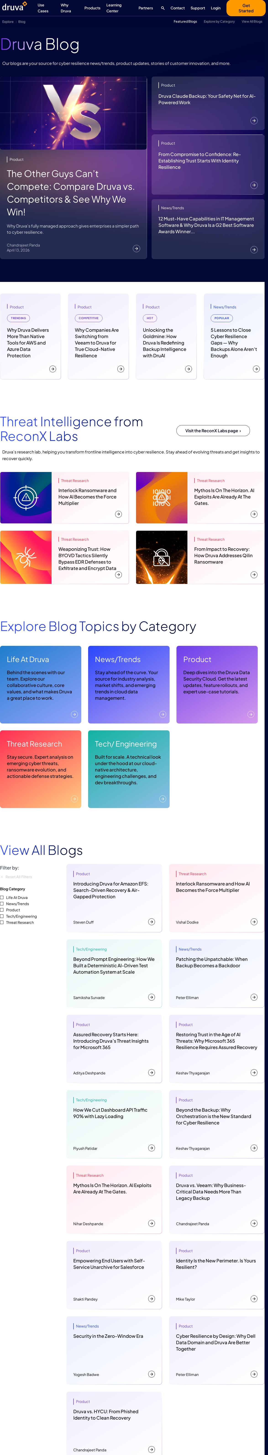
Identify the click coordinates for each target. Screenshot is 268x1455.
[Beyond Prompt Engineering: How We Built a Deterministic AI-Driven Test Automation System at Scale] (114, 973)
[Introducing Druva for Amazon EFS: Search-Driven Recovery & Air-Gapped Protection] (114, 898)
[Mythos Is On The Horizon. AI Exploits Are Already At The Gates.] (114, 1199)
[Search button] (162, 8)
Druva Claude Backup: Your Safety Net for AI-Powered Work (207, 99)
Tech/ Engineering (126, 743)
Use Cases (43, 8)
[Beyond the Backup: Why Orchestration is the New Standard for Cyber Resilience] (217, 1124)
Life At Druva (28, 659)
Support (198, 7)
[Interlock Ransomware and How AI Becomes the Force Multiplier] (217, 898)
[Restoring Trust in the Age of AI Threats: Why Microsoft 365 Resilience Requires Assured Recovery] (217, 1049)
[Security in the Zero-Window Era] (114, 1350)
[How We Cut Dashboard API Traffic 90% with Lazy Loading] (114, 1124)
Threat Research (34, 743)
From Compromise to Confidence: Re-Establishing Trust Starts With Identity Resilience (199, 160)
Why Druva (66, 8)
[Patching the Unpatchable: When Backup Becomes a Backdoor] (217, 973)
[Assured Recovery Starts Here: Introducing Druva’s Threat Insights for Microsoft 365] (114, 1049)
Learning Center (113, 8)
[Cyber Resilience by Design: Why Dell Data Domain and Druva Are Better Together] (217, 1350)
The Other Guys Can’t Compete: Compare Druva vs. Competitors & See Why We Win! (71, 192)
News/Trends (118, 659)
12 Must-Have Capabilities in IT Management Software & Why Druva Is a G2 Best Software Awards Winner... (206, 225)
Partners (146, 7)
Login (216, 7)
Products (92, 7)
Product (197, 659)
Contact (178, 7)
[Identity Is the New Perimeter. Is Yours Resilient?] (217, 1275)
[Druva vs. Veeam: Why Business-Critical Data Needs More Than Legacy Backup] (217, 1199)
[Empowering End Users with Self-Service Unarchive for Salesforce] (114, 1275)
